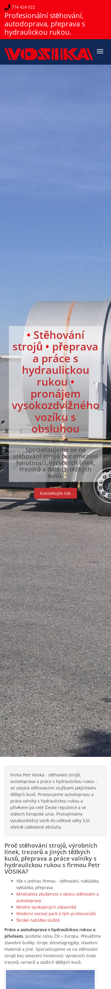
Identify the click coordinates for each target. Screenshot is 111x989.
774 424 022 (22, 7)
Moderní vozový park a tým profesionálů (56, 913)
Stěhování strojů (48, 340)
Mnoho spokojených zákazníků (46, 907)
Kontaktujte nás (55, 493)
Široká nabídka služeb (38, 920)
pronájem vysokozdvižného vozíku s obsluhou (55, 411)
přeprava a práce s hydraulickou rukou (60, 364)
